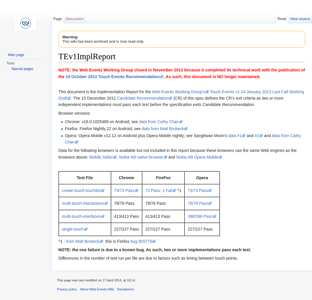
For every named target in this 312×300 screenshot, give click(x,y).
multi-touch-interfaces (81, 216)
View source (300, 19)
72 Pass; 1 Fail (158, 190)
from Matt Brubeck (82, 241)
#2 (256, 135)
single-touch (73, 229)
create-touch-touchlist (81, 190)
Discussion (75, 19)
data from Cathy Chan (159, 121)
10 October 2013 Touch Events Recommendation (113, 76)
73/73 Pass (124, 190)
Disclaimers (125, 289)
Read (281, 19)
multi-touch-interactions (83, 203)
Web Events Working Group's (178, 91)
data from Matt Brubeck (163, 128)
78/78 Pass (198, 203)
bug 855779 (141, 241)
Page (57, 19)
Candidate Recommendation (142, 98)
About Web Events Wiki (97, 289)
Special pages (22, 69)
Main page (16, 55)
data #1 (235, 135)
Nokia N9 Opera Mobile (197, 157)
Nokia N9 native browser (141, 157)
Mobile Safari (101, 157)
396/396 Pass (200, 216)
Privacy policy (67, 289)
